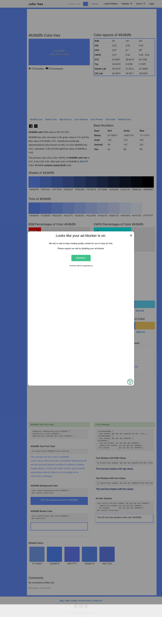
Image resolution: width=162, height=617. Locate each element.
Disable (81, 258)
